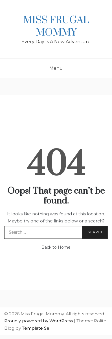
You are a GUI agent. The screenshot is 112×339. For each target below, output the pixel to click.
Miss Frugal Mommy (56, 26)
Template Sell (37, 328)
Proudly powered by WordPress (39, 320)
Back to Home (56, 247)
